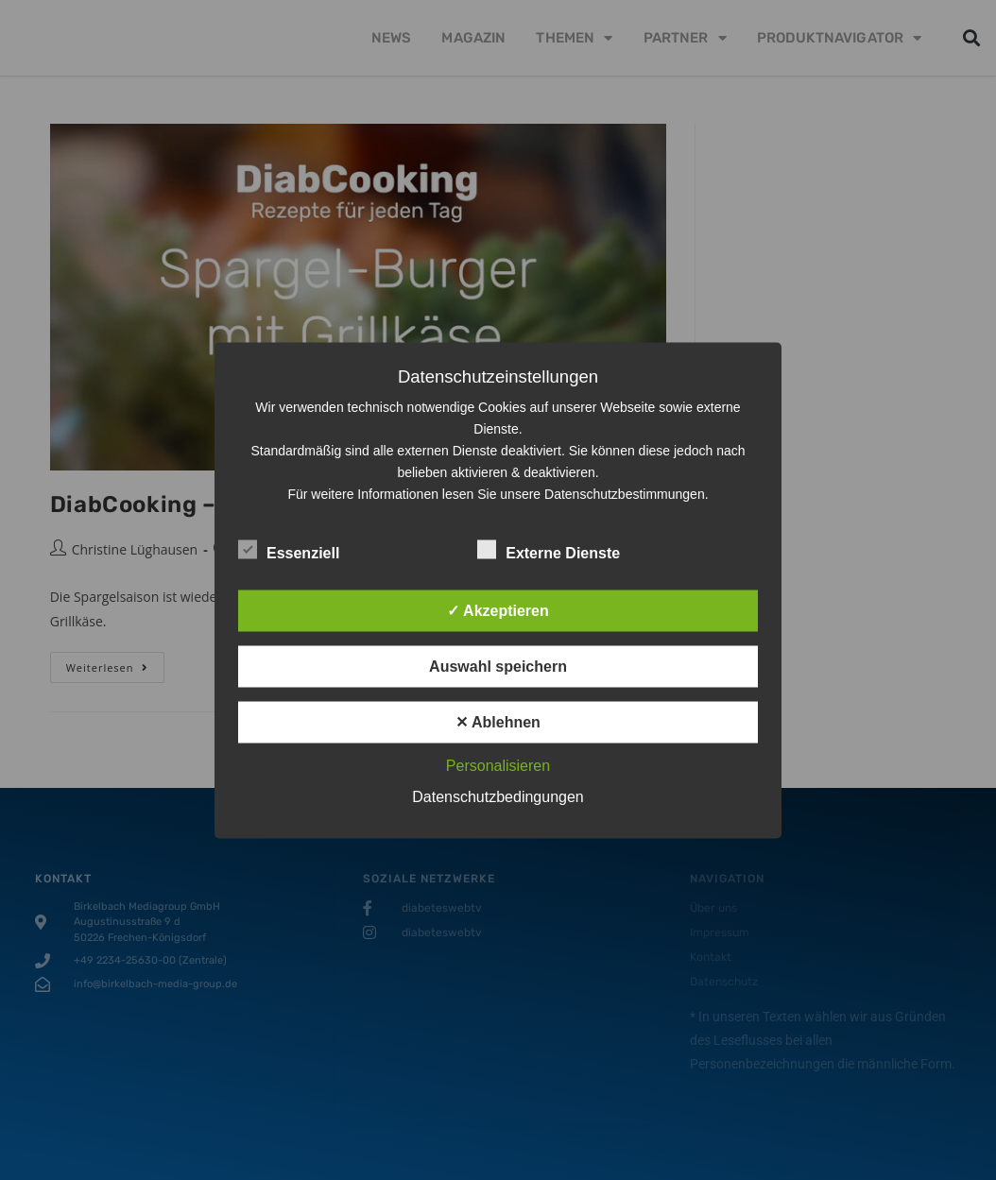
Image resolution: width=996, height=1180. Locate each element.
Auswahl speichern (498, 666)
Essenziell (288, 549)
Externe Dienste (548, 549)
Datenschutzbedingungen (497, 796)
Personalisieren (498, 765)
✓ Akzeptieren (498, 610)
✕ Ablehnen (498, 721)
